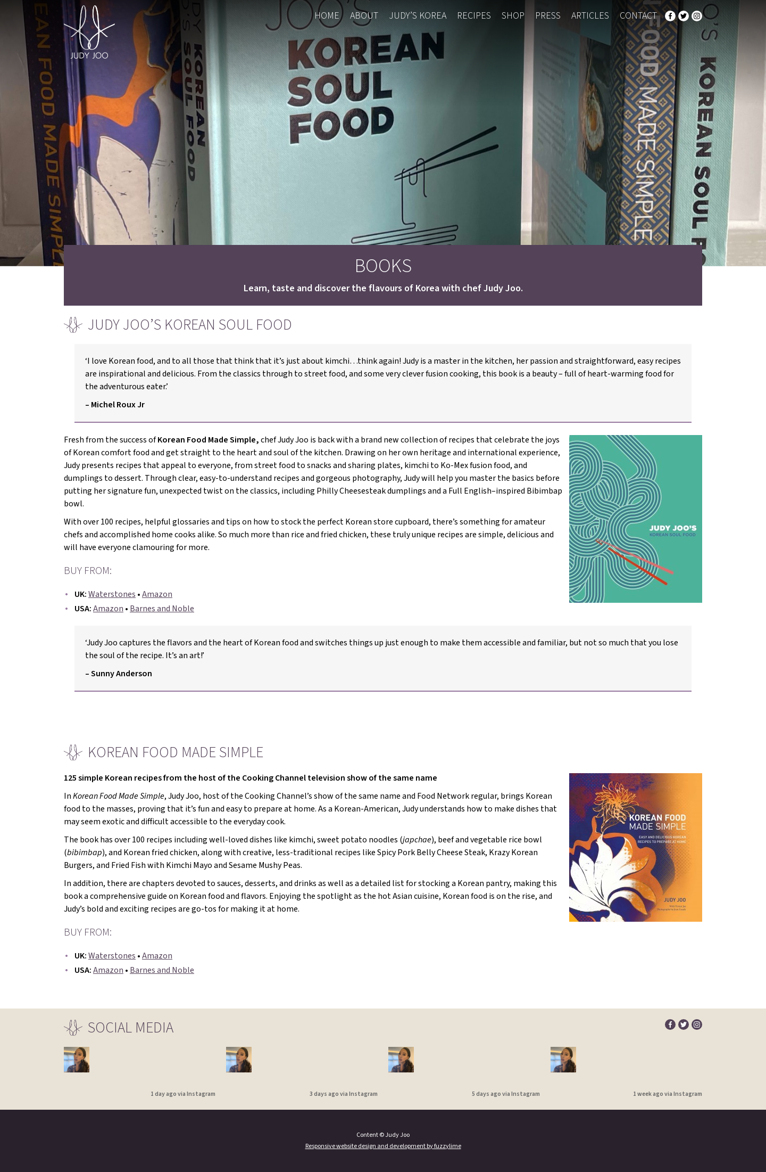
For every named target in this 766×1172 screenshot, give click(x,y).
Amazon (157, 594)
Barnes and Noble (162, 608)
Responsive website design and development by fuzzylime (383, 1146)
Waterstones (112, 594)
